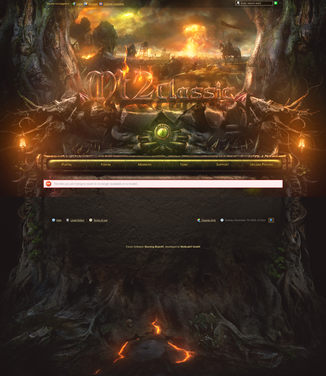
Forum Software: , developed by (163, 246)
